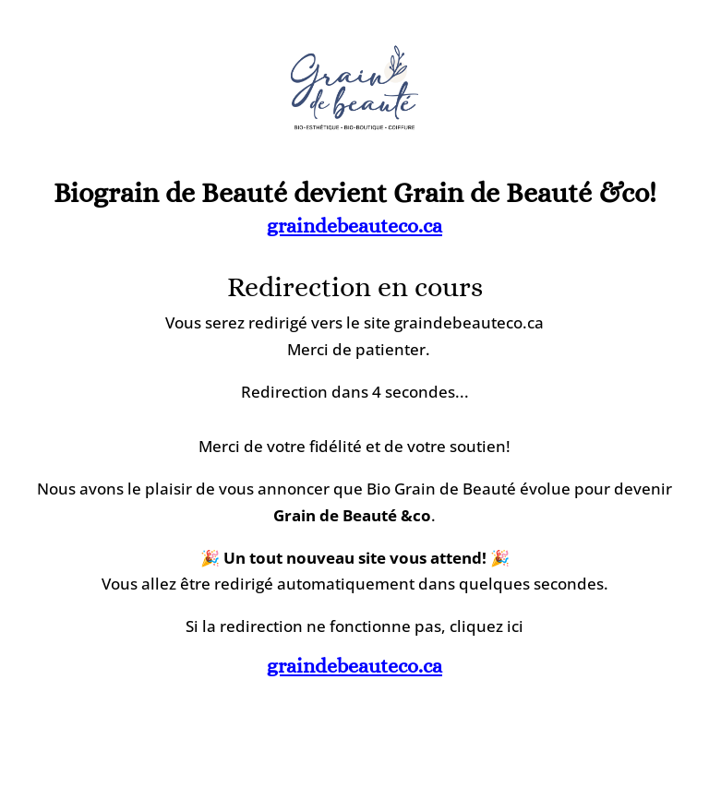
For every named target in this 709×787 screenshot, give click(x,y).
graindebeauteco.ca (354, 225)
